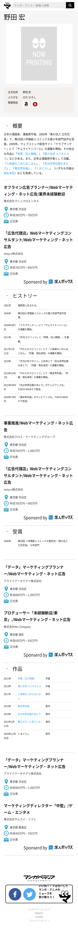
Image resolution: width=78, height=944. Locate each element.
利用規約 (39, 916)
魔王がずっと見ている (29, 722)
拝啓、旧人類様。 (28, 154)
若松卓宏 (9, 173)
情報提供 (39, 913)
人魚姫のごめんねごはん (21, 163)
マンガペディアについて (39, 909)
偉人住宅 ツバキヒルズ (29, 686)
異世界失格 (21, 168)
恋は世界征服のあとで (29, 714)
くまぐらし (43, 168)
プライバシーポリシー (39, 920)
